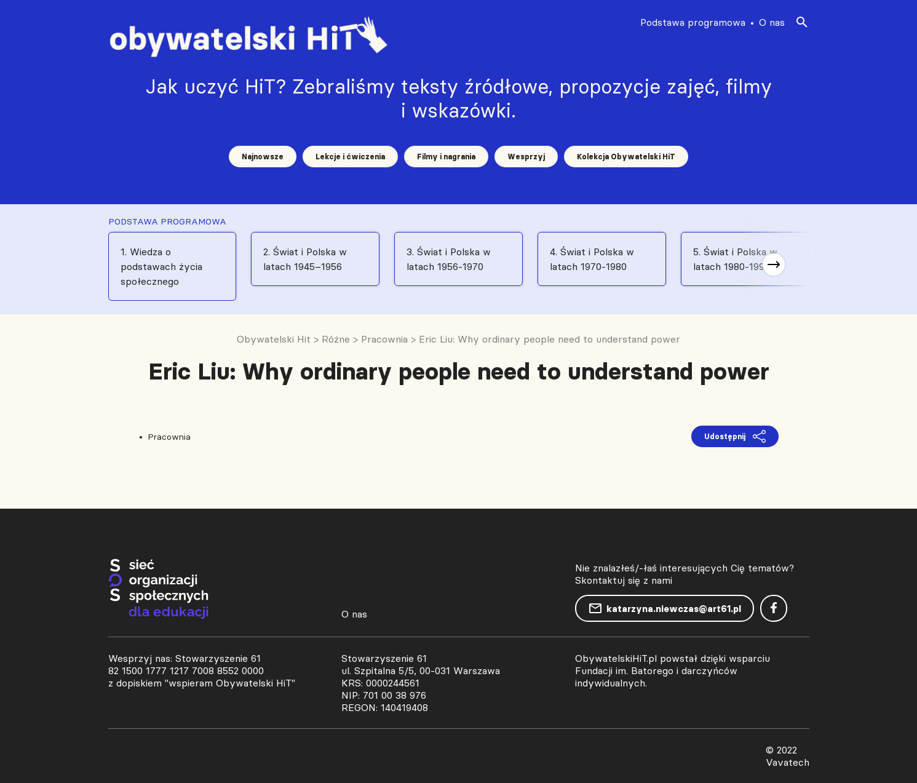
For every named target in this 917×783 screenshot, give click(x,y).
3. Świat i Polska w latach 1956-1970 (449, 258)
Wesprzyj (526, 156)
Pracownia (169, 436)
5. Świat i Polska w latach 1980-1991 (735, 258)
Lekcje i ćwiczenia (350, 156)
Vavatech (787, 762)
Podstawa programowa (692, 22)
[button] (774, 264)
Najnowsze (263, 156)
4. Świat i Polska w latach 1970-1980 (592, 258)
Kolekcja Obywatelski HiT (626, 156)
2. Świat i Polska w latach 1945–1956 (305, 258)
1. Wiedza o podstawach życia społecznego (161, 266)
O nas (772, 22)
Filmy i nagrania (446, 156)
